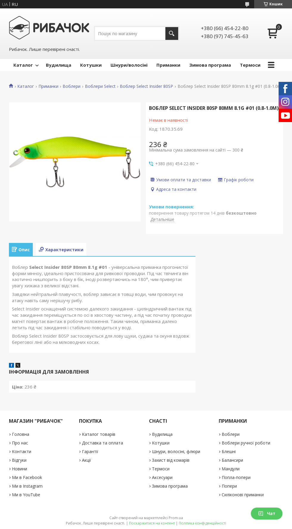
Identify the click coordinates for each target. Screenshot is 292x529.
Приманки (168, 65)
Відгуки (19, 460)
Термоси (250, 65)
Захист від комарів (171, 460)
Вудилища (58, 65)
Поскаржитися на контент (152, 523)
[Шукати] (171, 33)
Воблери (71, 86)
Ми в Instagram (27, 486)
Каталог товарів (98, 434)
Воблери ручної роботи (246, 443)
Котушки (91, 65)
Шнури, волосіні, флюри (176, 451)
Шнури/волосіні (129, 65)
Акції (86, 460)
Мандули (231, 469)
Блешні (229, 451)
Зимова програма (210, 65)
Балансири (232, 460)
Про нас (20, 443)
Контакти (21, 451)
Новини (19, 469)
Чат (266, 513)
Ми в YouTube (26, 494)
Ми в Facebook (27, 477)
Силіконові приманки (243, 494)
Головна (20, 434)
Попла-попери (236, 477)
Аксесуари (162, 477)
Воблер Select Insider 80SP (146, 86)
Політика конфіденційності (202, 523)
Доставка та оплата (102, 443)
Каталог (23, 65)
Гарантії (90, 451)
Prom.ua (176, 517)
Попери (229, 486)
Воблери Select (100, 86)
